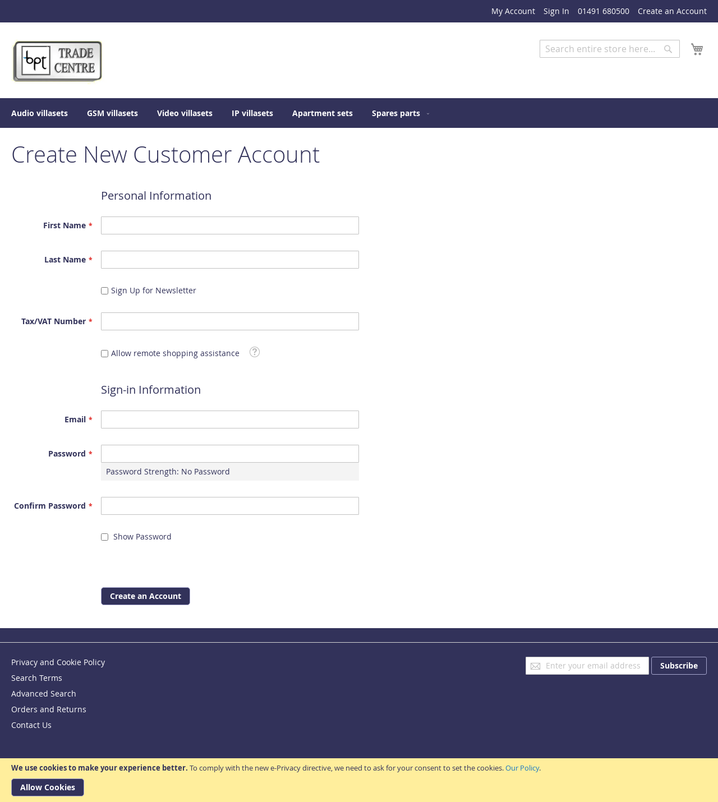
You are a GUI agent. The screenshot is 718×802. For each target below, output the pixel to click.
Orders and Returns (48, 709)
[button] (254, 352)
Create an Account (672, 11)
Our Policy (522, 768)
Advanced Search (572, 66)
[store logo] (59, 62)
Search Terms (36, 677)
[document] (359, 780)
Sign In (556, 11)
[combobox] (610, 49)
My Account (513, 11)
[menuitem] (39, 113)
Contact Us (31, 725)
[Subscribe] (679, 666)
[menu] (359, 113)
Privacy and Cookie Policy (58, 662)
